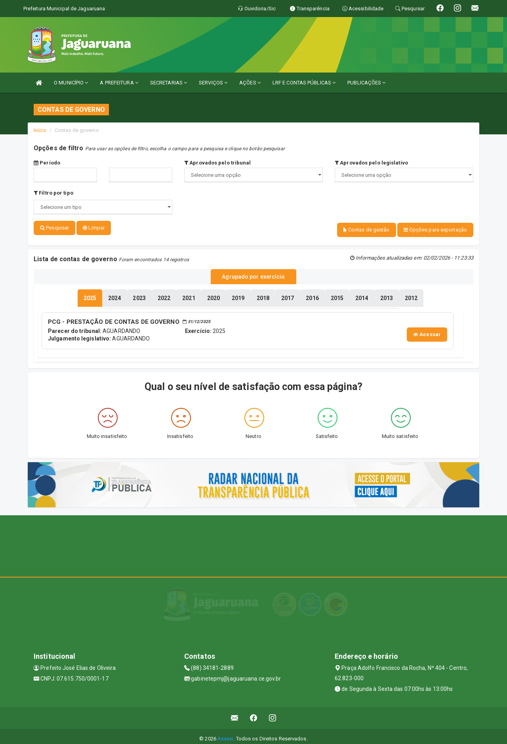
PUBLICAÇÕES (366, 83)
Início (40, 130)
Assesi (225, 734)
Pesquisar (54, 228)
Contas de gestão (366, 230)
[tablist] (90, 294)
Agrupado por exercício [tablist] (253, 274)
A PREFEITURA (119, 83)
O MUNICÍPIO (71, 83)
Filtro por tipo (53, 193)
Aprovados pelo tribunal (217, 163)
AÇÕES (250, 83)
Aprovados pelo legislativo (371, 163)
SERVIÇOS (213, 83)
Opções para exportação (435, 230)
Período (47, 163)
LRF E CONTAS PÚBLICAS (304, 83)
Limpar (94, 228)
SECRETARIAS (168, 83)
